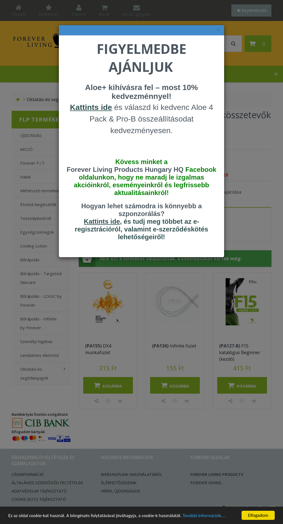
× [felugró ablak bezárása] (218, 30)
